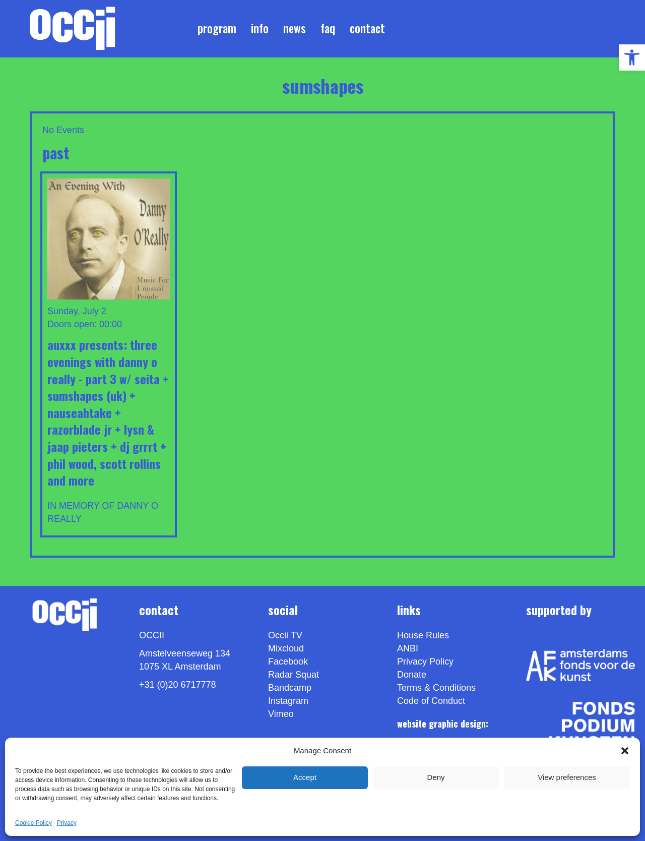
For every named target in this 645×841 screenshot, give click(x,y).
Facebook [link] (288, 661)
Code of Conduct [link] (431, 701)
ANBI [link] (407, 648)
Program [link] (217, 28)
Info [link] (260, 28)
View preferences (567, 777)
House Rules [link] (423, 635)
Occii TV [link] (285, 635)
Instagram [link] (288, 701)
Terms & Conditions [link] (436, 688)
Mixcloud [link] (286, 648)
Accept (304, 777)
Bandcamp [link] (289, 688)
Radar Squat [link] (293, 675)
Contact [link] (367, 28)
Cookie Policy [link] (33, 822)
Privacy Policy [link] (425, 661)
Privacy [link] (67, 822)
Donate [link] (411, 675)
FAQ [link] (327, 28)
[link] (632, 57)
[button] (625, 751)
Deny (435, 777)
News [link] (294, 28)
